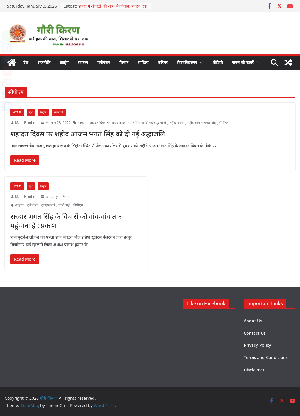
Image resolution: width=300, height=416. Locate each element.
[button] (200, 62)
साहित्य (143, 62)
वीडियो (218, 62)
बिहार (43, 112)
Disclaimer (254, 370)
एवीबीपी (32, 204)
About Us (253, 320)
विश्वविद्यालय (187, 62)
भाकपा (82, 122)
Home (17, 112)
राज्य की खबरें (243, 62)
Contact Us (255, 333)
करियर (163, 62)
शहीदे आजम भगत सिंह (201, 122)
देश (25, 62)
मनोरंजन (103, 62)
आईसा (19, 204)
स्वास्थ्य (83, 62)
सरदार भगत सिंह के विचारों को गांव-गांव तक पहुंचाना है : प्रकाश (65, 220)
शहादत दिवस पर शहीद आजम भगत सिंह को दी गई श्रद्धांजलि (128, 122)
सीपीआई (64, 204)
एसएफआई (48, 204)
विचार (123, 62)
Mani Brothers (26, 122)
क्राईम (64, 62)
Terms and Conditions (266, 357)
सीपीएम (224, 122)
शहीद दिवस (176, 122)
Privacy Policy (257, 345)
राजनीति (44, 62)
